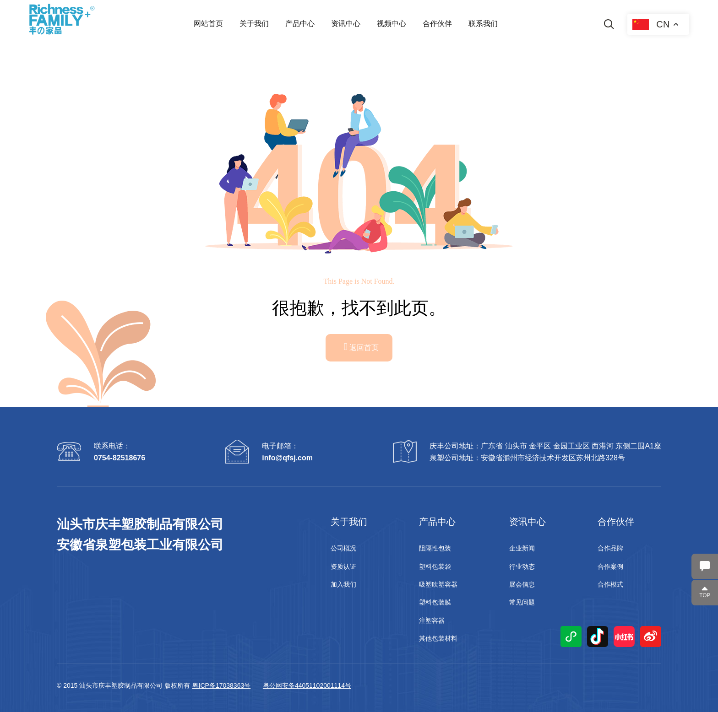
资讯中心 (345, 23)
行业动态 (522, 566)
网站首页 (208, 23)
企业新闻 (522, 548)
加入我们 (343, 584)
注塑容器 (432, 620)
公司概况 (343, 548)
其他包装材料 (438, 638)
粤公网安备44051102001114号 (307, 685)
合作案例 (610, 566)
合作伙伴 (437, 23)
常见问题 (522, 602)
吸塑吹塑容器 (438, 584)
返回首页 (361, 346)
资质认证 (343, 566)
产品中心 (300, 23)
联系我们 (483, 23)
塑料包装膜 (435, 602)
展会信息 (522, 584)
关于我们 (254, 23)
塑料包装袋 (435, 566)
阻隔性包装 (435, 548)
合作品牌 (610, 548)
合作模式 (610, 584)
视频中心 (391, 23)
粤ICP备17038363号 (221, 685)
